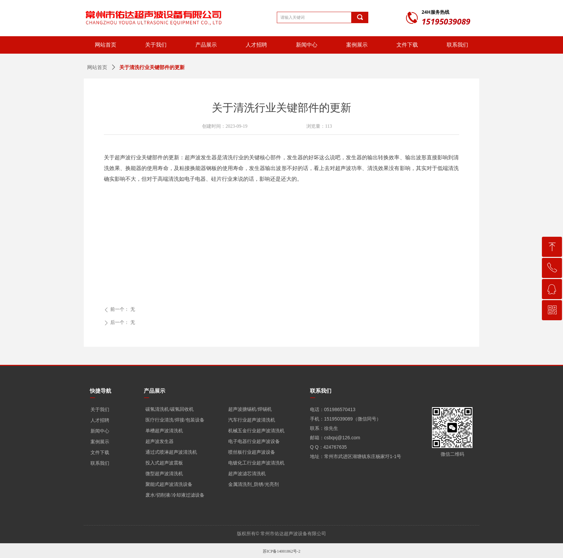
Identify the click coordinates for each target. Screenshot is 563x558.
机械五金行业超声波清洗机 (256, 430)
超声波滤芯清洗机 (247, 473)
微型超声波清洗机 (164, 473)
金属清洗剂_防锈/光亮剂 (253, 484)
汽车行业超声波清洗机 (251, 420)
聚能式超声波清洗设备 (168, 484)
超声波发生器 (159, 441)
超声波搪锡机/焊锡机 (250, 409)
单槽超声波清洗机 (164, 430)
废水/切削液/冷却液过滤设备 (174, 495)
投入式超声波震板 (164, 462)
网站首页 (97, 67)
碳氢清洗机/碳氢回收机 (169, 409)
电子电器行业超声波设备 (254, 441)
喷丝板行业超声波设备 (251, 452)
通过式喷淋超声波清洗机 (171, 452)
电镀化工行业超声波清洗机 (256, 462)
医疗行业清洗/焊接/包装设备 (174, 420)
